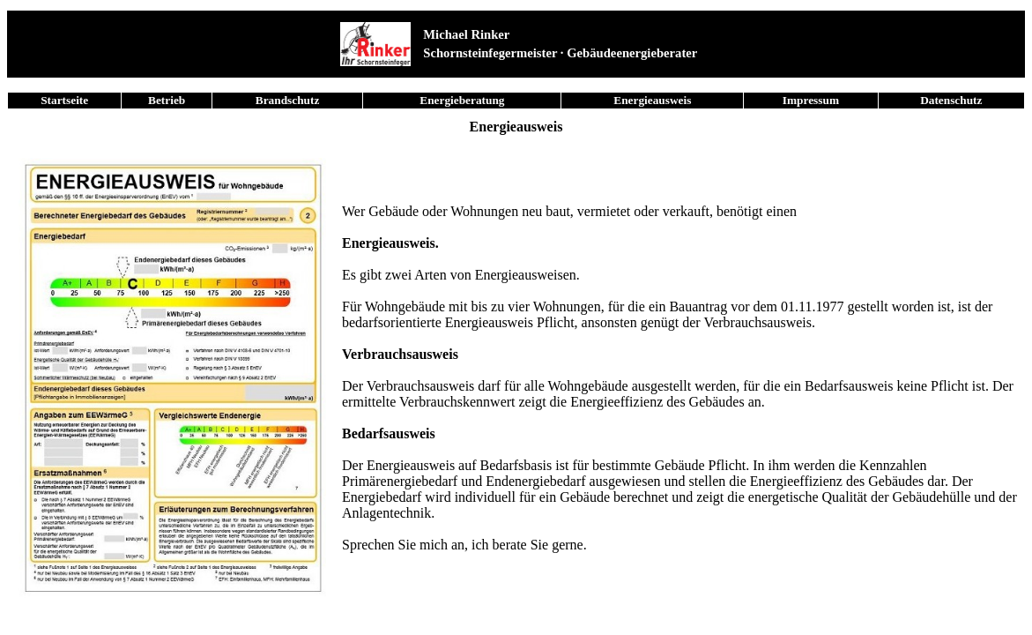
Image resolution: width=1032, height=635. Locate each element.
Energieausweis (652, 100)
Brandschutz (288, 100)
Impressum (811, 100)
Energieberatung (461, 100)
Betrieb (166, 100)
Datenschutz (951, 100)
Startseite (64, 100)
